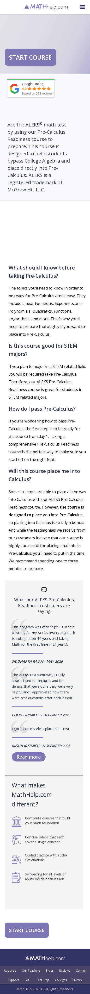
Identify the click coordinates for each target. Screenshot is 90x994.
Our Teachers (31, 971)
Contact (81, 971)
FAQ (27, 980)
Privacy (77, 980)
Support (13, 980)
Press (50, 971)
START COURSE (30, 57)
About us (10, 971)
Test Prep (42, 980)
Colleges (61, 980)
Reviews (64, 971)
